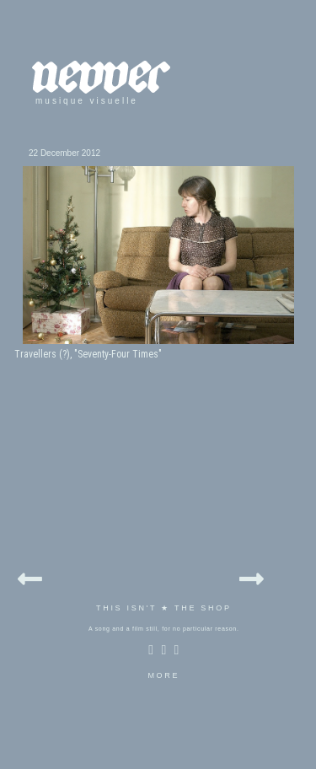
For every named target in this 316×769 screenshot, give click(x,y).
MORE (163, 675)
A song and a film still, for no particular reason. (163, 629)
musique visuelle (86, 100)
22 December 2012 (64, 153)
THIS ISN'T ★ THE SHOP (164, 608)
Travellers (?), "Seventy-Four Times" (88, 354)
